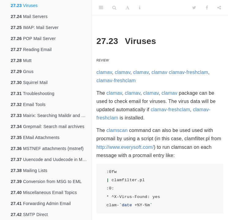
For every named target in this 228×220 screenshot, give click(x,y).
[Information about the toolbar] (139, 7)
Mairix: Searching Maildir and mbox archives (51, 115)
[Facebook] (207, 7)
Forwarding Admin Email (41, 203)
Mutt (21, 60)
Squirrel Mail (29, 82)
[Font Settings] (127, 7)
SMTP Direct (29, 214)
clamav (104, 72)
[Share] (219, 7)
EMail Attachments (35, 137)
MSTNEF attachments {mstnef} (47, 148)
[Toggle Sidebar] (101, 7)
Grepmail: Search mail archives (47, 126)
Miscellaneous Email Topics (44, 192)
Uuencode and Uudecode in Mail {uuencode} (51, 159)
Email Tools (28, 104)
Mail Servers (29, 16)
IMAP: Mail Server (34, 27)
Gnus (22, 71)
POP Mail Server (33, 38)
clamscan (117, 130)
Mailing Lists (29, 170)
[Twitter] (194, 7)
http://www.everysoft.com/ (125, 147)
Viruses (24, 5)
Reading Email (31, 49)
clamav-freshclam (188, 72)
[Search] (114, 7)
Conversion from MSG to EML (46, 181)
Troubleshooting (32, 93)
